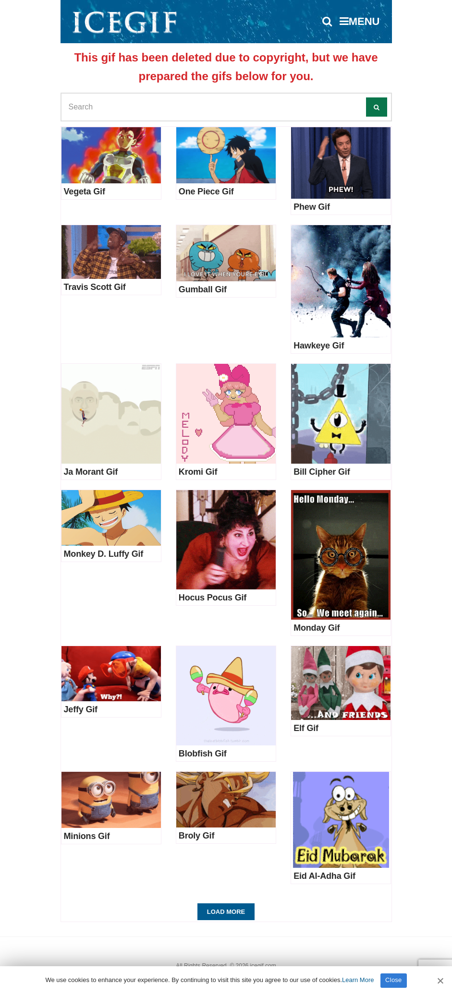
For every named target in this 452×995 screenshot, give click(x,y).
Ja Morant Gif (91, 472)
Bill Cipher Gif (321, 472)
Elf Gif (305, 728)
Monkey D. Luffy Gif (104, 554)
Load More (226, 911)
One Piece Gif (206, 191)
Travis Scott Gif (95, 287)
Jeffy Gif (81, 709)
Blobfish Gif (203, 753)
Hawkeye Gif (318, 345)
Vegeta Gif (84, 191)
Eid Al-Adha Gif (324, 876)
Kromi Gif (198, 472)
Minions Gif (87, 836)
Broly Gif (196, 835)
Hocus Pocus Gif (212, 597)
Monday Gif (316, 628)
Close (393, 979)
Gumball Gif (203, 289)
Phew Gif (311, 207)
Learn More (358, 979)
